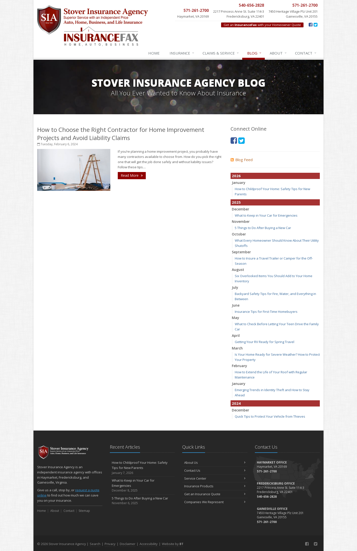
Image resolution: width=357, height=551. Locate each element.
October (239, 234)
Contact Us (214, 470)
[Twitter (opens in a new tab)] (315, 25)
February (239, 365)
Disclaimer (127, 544)
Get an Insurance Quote (214, 494)
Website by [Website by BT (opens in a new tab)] (172, 544)
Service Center (214, 478)
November (241, 221)
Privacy (110, 544)
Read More (132, 175)
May (235, 317)
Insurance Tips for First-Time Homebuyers (266, 311)
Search (95, 544)
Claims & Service (221, 53)
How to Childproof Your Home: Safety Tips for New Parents (142, 467)
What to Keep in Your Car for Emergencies (266, 215)
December (240, 209)
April (236, 335)
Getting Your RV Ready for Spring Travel (264, 342)
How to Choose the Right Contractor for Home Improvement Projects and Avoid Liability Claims (120, 133)
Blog (254, 53)
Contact (306, 53)
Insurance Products (214, 486)
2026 (236, 175)
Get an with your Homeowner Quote (262, 25)
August (238, 269)
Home (154, 53)
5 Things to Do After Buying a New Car (263, 228)
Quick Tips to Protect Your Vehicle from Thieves (270, 416)
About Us (214, 462)
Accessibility (149, 544)
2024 (236, 403)
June (235, 305)
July (235, 287)
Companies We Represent (214, 502)
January (238, 182)
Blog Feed (242, 159)
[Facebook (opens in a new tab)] (310, 25)
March (237, 348)
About (278, 53)
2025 (236, 202)
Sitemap (84, 511)
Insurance (182, 53)
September (241, 252)
